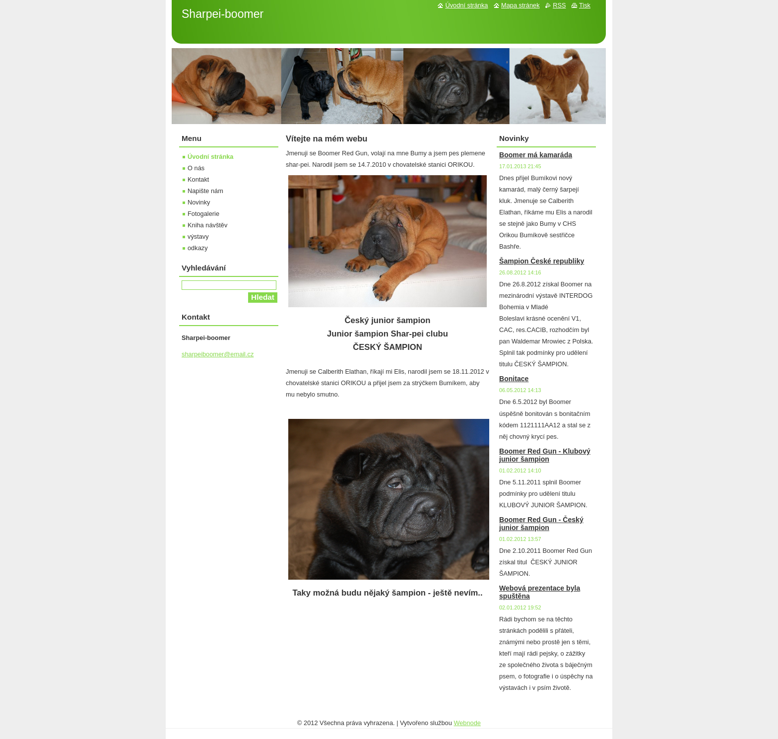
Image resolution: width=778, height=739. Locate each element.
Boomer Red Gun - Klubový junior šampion (544, 455)
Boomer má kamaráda (535, 155)
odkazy (198, 248)
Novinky (199, 202)
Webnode (467, 723)
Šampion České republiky (541, 261)
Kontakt (198, 179)
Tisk (584, 5)
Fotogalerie (203, 213)
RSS (559, 5)
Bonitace (513, 379)
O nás (196, 168)
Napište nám (205, 191)
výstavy (198, 236)
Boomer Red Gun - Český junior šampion (541, 524)
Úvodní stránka (210, 156)
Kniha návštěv (207, 225)
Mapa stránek (520, 5)
